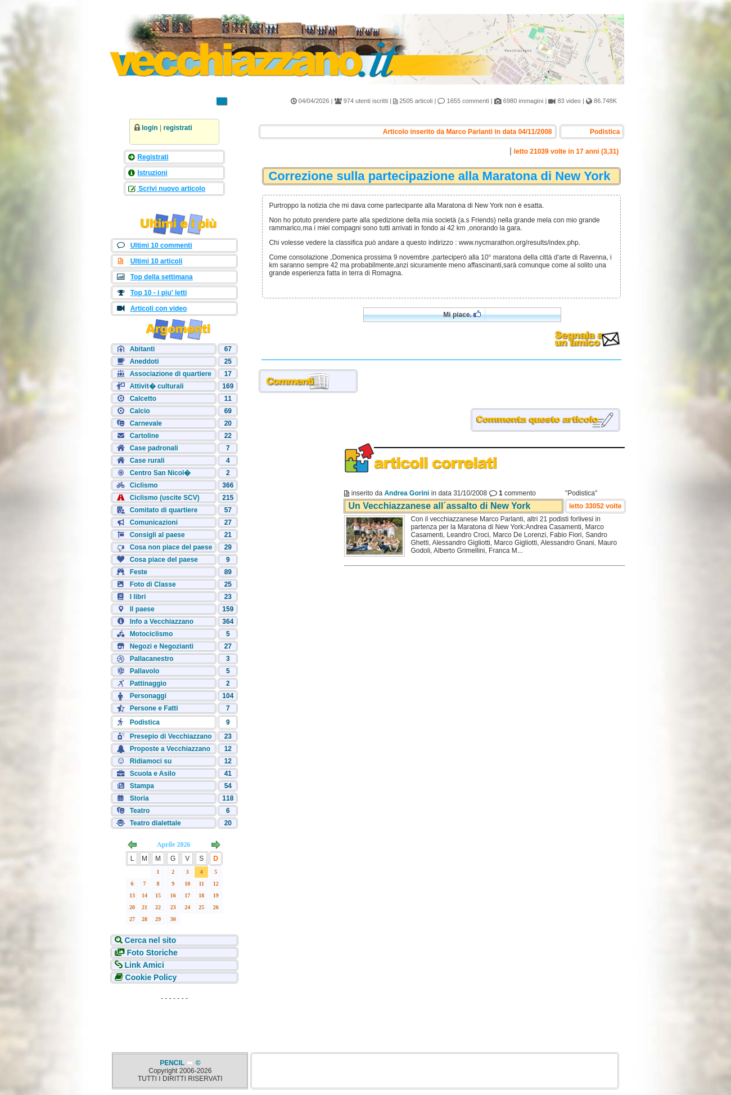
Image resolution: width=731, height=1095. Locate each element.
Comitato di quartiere (164, 510)
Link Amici (143, 964)
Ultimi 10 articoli (156, 261)
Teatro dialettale (155, 823)
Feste (138, 572)
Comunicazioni (154, 522)
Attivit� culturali (157, 386)
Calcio (140, 411)
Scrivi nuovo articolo (171, 189)
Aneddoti (144, 361)
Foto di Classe (153, 584)
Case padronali (154, 448)
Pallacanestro (152, 659)
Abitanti (142, 349)
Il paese (142, 609)
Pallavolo (145, 671)
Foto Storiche (151, 952)
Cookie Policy (150, 977)
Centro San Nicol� (160, 473)
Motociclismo (151, 634)
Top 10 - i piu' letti (158, 293)
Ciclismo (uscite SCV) (165, 498)
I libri (138, 597)
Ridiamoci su (151, 761)
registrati (177, 128)
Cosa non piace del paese (171, 547)
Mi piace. (462, 314)
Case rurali (147, 460)
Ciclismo (144, 485)
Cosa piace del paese (164, 560)
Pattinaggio (148, 683)
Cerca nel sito (150, 940)
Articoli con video (158, 308)
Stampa (142, 786)
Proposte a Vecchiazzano (170, 749)
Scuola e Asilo (153, 773)
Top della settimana (161, 277)
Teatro (140, 811)
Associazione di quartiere (170, 374)
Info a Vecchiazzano (161, 621)
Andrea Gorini (406, 493)
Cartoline (144, 436)
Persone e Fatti (154, 708)
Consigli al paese (157, 535)
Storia (139, 798)
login (150, 128)
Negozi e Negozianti (161, 646)
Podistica (145, 722)
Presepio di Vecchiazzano (171, 736)
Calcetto (143, 399)
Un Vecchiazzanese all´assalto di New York (439, 506)
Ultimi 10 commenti (161, 245)
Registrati (152, 157)
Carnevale (146, 423)
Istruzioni (152, 173)
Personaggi (148, 696)
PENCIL (173, 1063)
